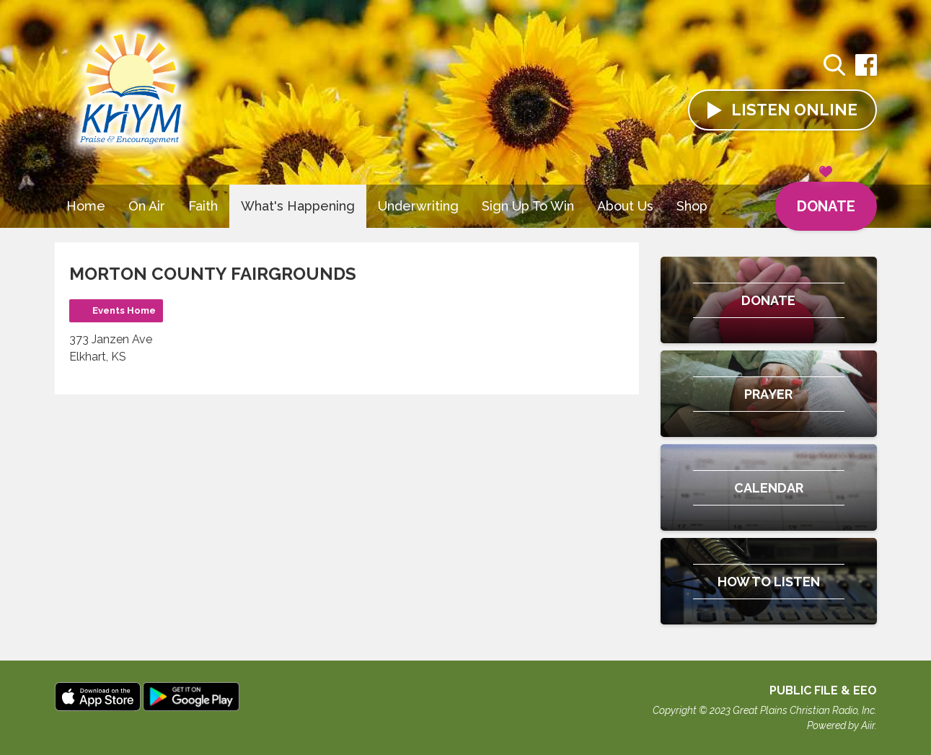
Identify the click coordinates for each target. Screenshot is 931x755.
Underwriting (418, 205)
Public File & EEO (823, 690)
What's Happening (298, 205)
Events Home (124, 310)
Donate (826, 198)
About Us (625, 205)
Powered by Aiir (841, 725)
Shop (691, 205)
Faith (203, 205)
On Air (146, 205)
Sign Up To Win (528, 205)
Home (85, 205)
